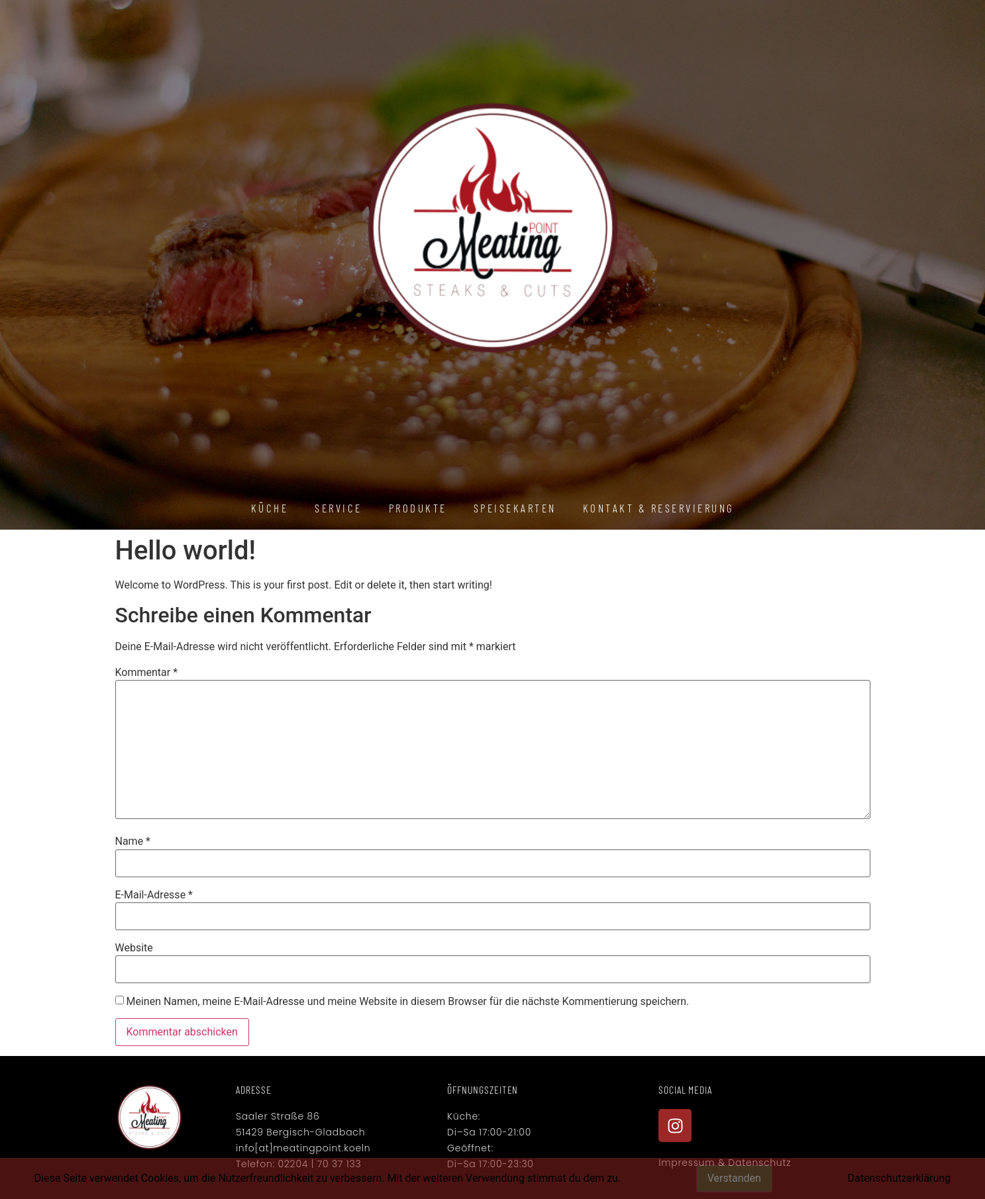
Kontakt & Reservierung (659, 507)
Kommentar (146, 672)
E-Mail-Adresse (154, 895)
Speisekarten (515, 507)
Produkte (418, 507)
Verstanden (734, 1178)
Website (134, 948)
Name (133, 841)
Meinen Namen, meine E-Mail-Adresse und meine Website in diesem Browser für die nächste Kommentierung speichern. (407, 1001)
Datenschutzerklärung (899, 1178)
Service (338, 507)
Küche (270, 507)
